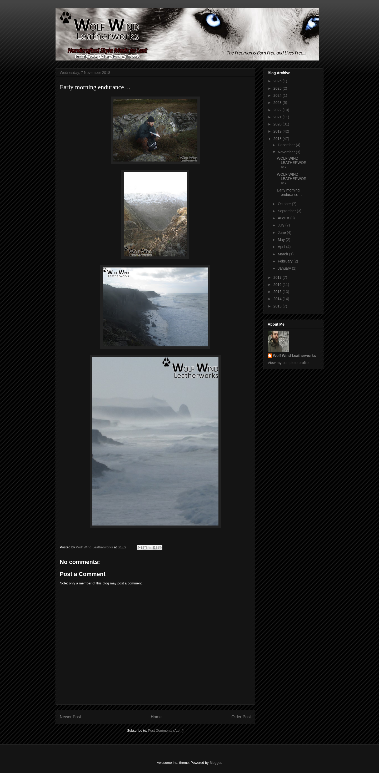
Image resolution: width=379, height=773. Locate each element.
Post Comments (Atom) (165, 730)
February (285, 261)
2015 (278, 292)
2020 (278, 124)
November (287, 152)
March (283, 254)
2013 (278, 306)
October (285, 204)
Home (156, 717)
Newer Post (70, 717)
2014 (278, 299)
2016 (278, 284)
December (287, 145)
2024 (278, 95)
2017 (278, 277)
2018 (278, 139)
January (285, 268)
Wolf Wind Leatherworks (294, 355)
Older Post (241, 717)
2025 (278, 88)
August (284, 218)
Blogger (215, 763)
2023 (278, 102)
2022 (278, 110)
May (282, 240)
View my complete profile (288, 363)
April (282, 247)
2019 (278, 131)
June (282, 232)
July (281, 225)
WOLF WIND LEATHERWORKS (292, 162)
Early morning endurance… (289, 192)
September (287, 211)
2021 (278, 117)
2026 (278, 81)
